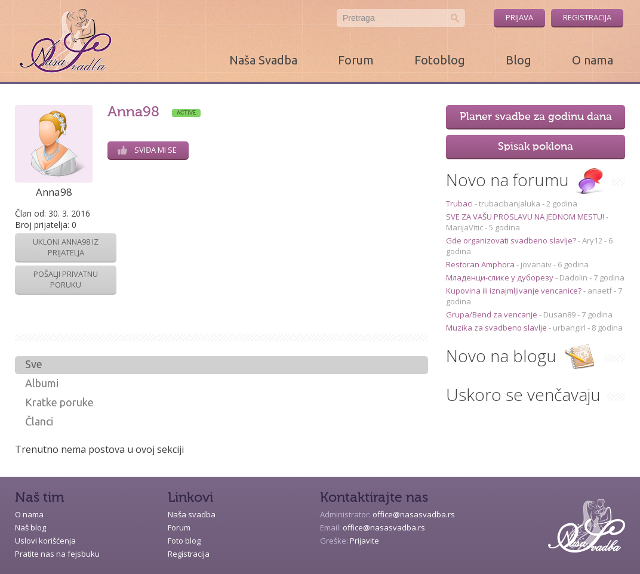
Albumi (42, 383)
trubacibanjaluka (509, 203)
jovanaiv (536, 264)
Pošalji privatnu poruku (65, 279)
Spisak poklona (535, 146)
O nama (592, 60)
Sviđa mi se (147, 149)
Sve (33, 364)
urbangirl (569, 327)
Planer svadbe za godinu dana (536, 117)
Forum (356, 60)
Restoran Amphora (481, 264)
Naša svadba (192, 514)
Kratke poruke (59, 402)
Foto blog (184, 540)
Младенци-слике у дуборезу (500, 277)
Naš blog (30, 527)
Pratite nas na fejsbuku (57, 553)
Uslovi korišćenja (45, 540)
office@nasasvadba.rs (414, 514)
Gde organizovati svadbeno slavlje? (512, 240)
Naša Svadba (263, 60)
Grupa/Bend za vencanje (492, 314)
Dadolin (573, 277)
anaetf (599, 290)
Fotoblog (439, 60)
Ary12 (592, 240)
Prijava (519, 17)
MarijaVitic (464, 227)
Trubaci (460, 203)
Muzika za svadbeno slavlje (497, 327)
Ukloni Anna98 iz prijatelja (66, 247)
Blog (518, 60)
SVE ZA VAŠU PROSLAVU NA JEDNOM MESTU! (526, 216)
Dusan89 (559, 314)
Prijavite (364, 540)
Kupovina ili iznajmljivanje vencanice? (514, 290)
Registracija (587, 17)
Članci (39, 421)
